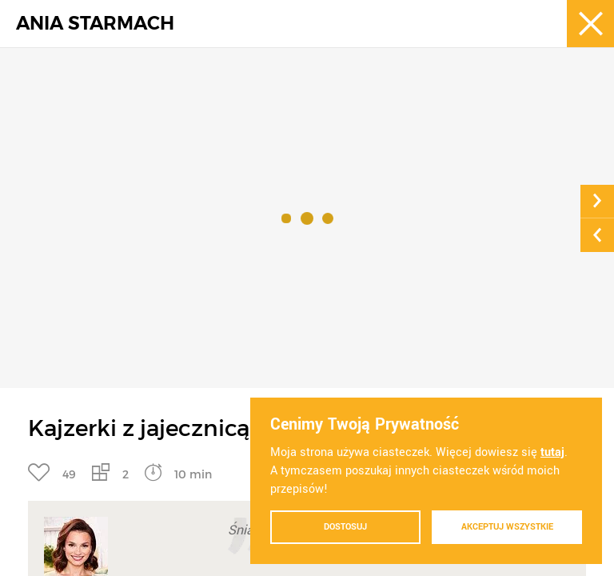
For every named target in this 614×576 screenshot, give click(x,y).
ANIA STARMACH (95, 23)
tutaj (552, 452)
